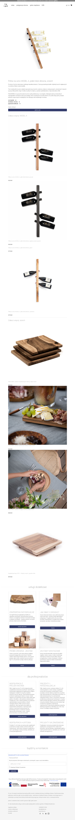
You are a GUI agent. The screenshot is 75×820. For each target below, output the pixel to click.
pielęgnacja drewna (22, 5)
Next (68, 49)
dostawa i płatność (13, 811)
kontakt (10, 813)
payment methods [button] (13, 103)
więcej (52, 628)
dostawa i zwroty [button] (13, 102)
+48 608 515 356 (43, 807)
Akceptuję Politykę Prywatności (17, 767)
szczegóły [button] (11, 100)
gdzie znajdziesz (35, 5)
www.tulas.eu (42, 811)
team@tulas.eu (42, 809)
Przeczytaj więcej (54, 780)
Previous (7, 49)
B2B (43, 5)
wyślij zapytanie (22, 626)
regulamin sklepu (12, 807)
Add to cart (37, 110)
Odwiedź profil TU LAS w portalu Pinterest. (18, 755)
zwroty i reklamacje (13, 809)
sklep (12, 5)
